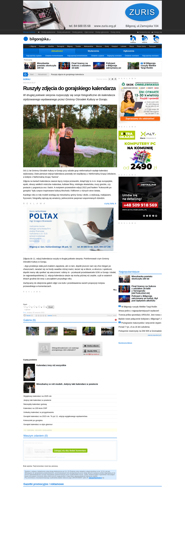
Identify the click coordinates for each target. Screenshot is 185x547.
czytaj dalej (110, 203)
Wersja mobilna (29, 32)
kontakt (156, 39)
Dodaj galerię (77, 32)
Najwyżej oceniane (114, 56)
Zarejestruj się (143, 32)
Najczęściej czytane (33, 56)
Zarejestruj (98, 478)
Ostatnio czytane (97, 56)
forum (29, 315)
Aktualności (57, 51)
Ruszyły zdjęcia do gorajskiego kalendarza (67, 74)
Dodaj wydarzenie (48, 32)
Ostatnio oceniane (132, 56)
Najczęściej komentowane (77, 56)
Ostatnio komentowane (54, 56)
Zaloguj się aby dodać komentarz (70, 450)
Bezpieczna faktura (125, 343)
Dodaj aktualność (63, 32)
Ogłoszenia (128, 51)
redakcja (133, 39)
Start (32, 74)
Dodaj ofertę (115, 32)
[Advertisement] (57, 297)
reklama (145, 39)
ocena (52, 315)
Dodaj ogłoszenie (102, 32)
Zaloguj (91, 478)
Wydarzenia (93, 51)
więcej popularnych (154, 335)
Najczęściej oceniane (150, 56)
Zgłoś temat (89, 32)
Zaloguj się (156, 32)
